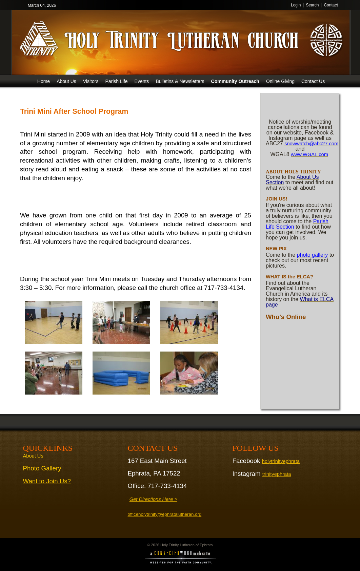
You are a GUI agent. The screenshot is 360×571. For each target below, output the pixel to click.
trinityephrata (276, 474)
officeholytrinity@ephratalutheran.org (165, 514)
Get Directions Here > (153, 499)
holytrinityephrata (281, 461)
